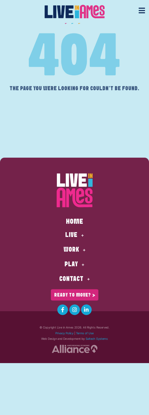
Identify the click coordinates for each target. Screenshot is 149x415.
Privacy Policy (64, 333)
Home (74, 243)
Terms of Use (85, 333)
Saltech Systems (97, 339)
